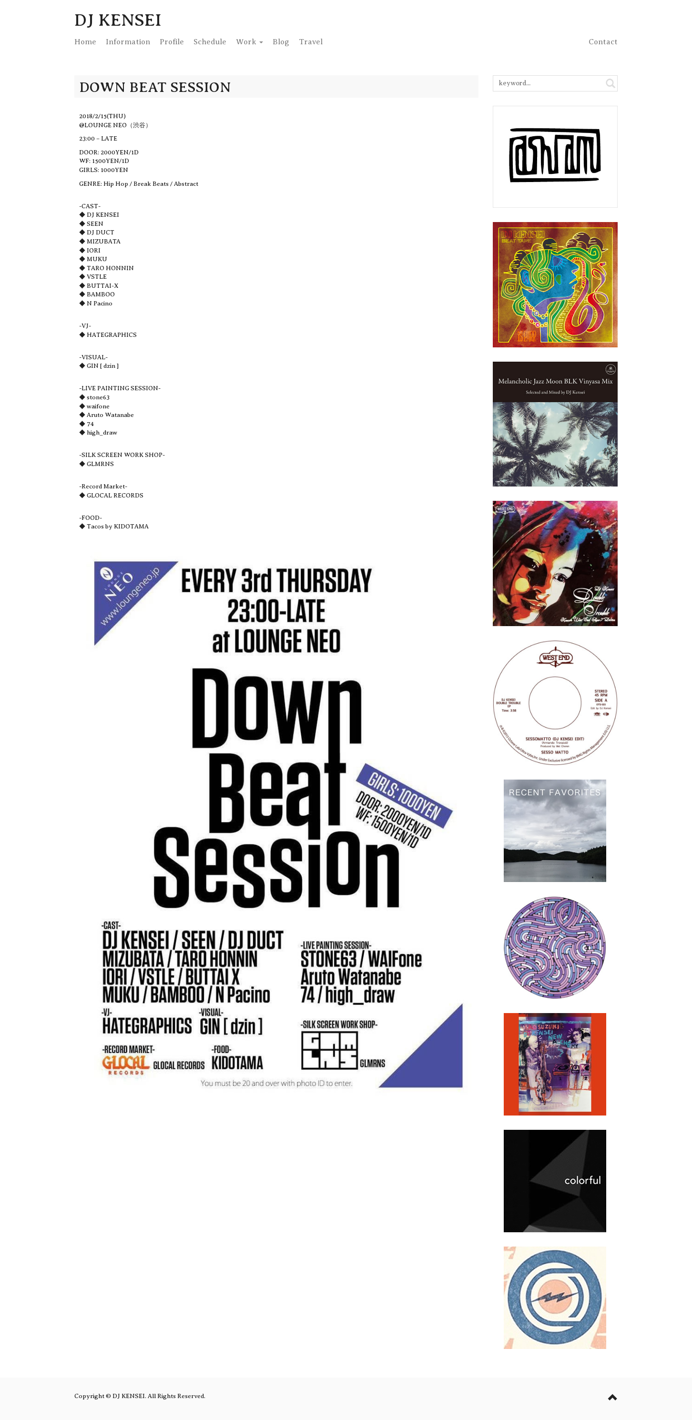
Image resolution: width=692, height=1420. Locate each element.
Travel (311, 42)
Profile (172, 42)
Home (85, 42)
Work (249, 42)
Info (128, 42)
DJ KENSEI (118, 20)
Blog (281, 42)
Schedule (209, 42)
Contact (603, 42)
